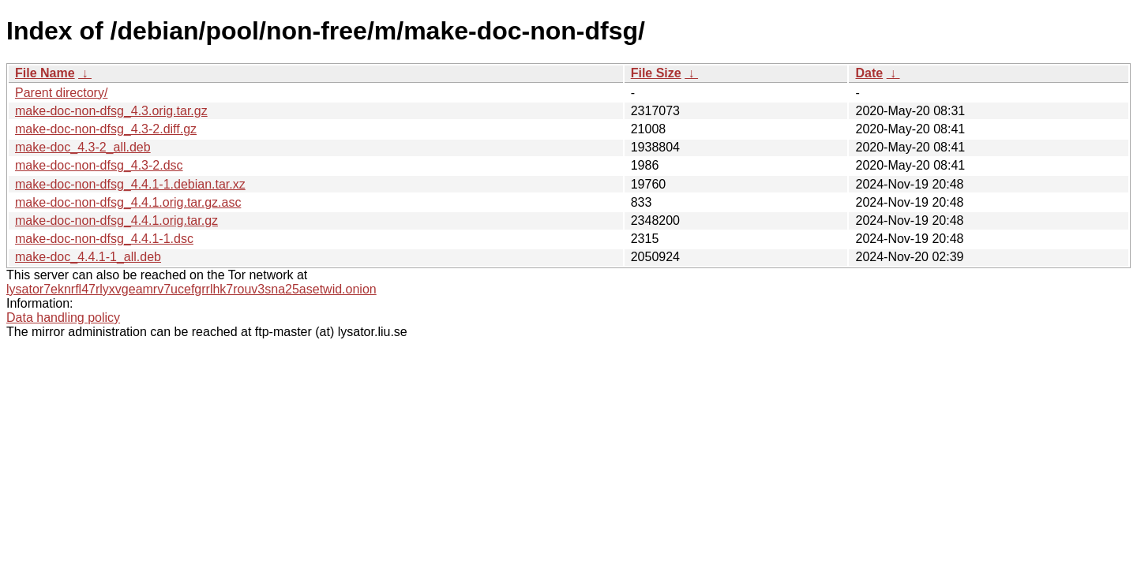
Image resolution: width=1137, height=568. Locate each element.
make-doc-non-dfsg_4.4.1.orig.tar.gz (116, 220)
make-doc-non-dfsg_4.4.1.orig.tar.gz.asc (128, 202)
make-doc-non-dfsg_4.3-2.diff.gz (106, 129)
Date (869, 73)
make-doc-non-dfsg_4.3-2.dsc (99, 165)
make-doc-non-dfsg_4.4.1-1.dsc (104, 238)
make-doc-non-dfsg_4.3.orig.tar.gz (111, 111)
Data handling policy (63, 317)
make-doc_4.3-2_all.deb (83, 147)
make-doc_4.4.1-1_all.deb (88, 256)
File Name (45, 73)
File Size (656, 73)
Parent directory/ (61, 92)
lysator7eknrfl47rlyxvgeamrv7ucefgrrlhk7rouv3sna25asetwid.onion (191, 289)
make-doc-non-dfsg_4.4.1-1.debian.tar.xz (130, 184)
